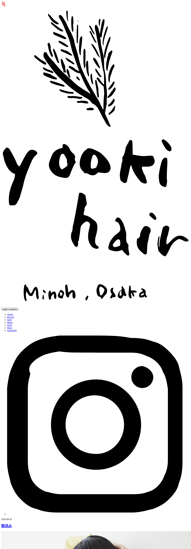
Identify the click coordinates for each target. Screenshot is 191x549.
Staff (9, 319)
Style (9, 325)
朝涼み (6, 526)
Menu (10, 322)
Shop (9, 328)
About (10, 314)
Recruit (10, 317)
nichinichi (12, 330)
